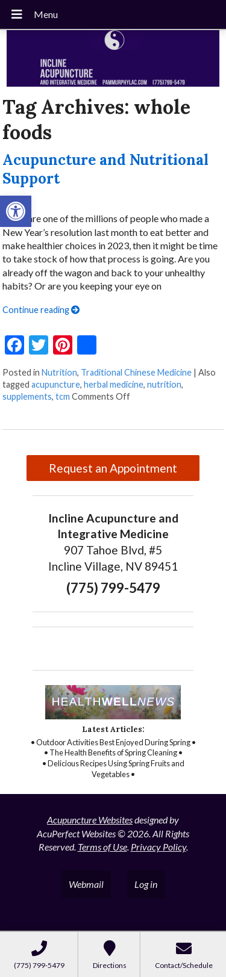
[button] (15, 211)
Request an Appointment (113, 468)
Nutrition (59, 372)
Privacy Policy (158, 846)
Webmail (86, 884)
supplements (27, 396)
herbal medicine (113, 384)
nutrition (164, 384)
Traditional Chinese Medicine (136, 372)
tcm (62, 396)
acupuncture (55, 384)
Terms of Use (102, 846)
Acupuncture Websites (90, 819)
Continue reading (41, 310)
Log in (145, 884)
